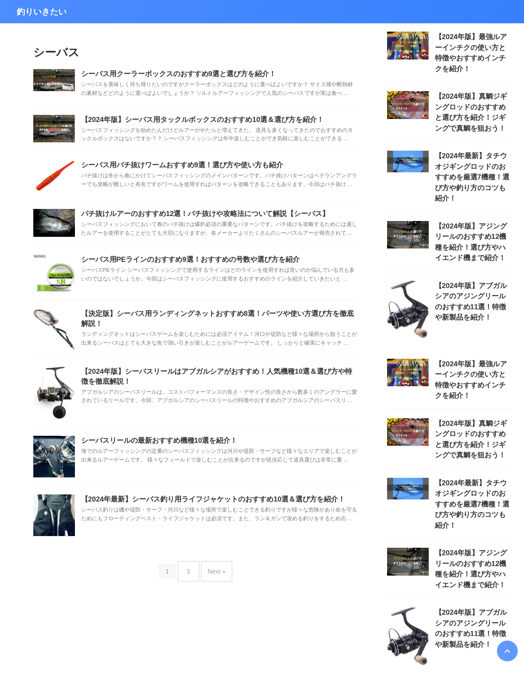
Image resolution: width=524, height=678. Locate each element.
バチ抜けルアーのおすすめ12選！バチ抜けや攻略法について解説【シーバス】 (198, 215)
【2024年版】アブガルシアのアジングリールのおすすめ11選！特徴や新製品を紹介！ (473, 254)
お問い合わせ (289, 631)
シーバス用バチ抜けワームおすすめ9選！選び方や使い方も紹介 (176, 167)
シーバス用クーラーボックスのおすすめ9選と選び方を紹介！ (173, 74)
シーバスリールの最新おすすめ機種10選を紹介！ (154, 443)
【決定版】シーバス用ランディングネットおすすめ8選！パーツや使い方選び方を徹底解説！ (219, 316)
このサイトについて (242, 631)
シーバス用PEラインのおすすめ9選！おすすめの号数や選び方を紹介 (184, 262)
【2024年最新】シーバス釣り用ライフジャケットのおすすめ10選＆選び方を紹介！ (205, 502)
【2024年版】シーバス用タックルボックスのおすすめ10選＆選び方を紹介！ (195, 120)
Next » (215, 570)
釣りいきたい (42, 11)
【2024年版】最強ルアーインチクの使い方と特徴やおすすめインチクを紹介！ (473, 45)
